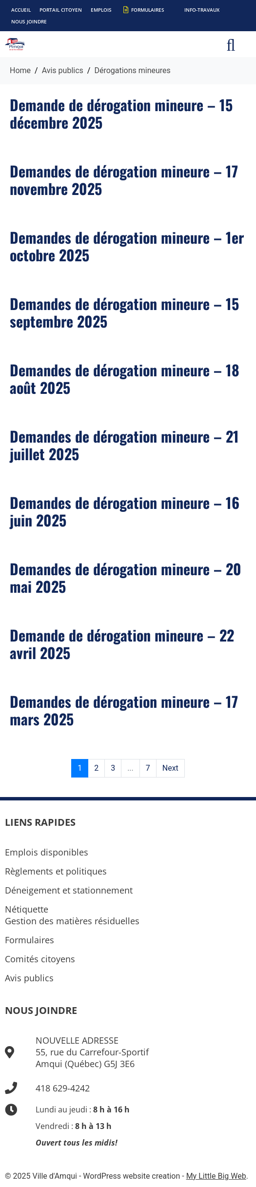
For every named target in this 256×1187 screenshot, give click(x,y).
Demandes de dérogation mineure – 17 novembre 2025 (124, 179)
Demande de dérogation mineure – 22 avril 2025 (122, 643)
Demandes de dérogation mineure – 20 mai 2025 (125, 577)
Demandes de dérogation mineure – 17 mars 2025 (124, 710)
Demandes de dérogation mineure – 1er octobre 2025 (127, 246)
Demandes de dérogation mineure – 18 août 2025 (124, 378)
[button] (231, 44)
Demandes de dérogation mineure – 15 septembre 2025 (124, 312)
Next (170, 768)
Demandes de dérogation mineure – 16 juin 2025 (124, 511)
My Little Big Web (216, 1176)
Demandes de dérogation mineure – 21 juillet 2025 (124, 445)
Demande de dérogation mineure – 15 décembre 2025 (121, 113)
